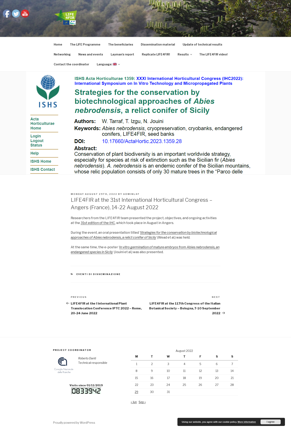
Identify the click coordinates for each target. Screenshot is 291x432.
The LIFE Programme (85, 44)
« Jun (134, 402)
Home (58, 44)
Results (185, 54)
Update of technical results (202, 44)
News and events (90, 54)
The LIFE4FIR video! (213, 54)
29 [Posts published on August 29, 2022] (136, 392)
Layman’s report (122, 54)
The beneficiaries (120, 44)
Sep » (142, 402)
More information (247, 422)
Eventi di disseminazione (98, 274)
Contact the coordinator (71, 64)
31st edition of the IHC (98, 223)
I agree (271, 421)
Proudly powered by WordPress (74, 422)
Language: (108, 64)
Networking (62, 54)
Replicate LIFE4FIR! (156, 54)
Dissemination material (158, 44)
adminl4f (131, 194)
